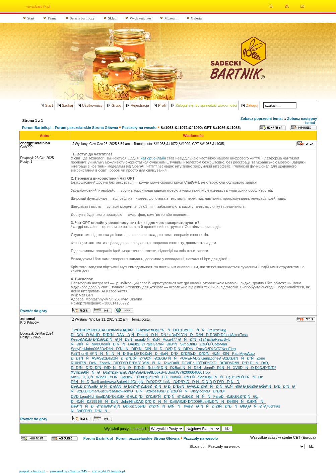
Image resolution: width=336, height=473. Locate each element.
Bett (110, 330)
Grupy (117, 105)
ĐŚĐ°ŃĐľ (268, 386)
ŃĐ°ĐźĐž (181, 396)
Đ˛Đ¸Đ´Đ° (213, 382)
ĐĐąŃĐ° (165, 353)
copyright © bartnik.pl (108, 471)
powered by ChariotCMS (68, 471)
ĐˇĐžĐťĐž (227, 358)
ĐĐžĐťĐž (230, 396)
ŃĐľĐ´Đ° (116, 363)
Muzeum (171, 18)
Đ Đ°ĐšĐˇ (133, 363)
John (89, 349)
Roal (204, 401)
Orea (103, 344)
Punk (174, 377)
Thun (81, 353)
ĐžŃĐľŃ (222, 353)
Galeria (196, 18)
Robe (152, 368)
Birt (191, 344)
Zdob (163, 382)
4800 (198, 372)
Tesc (216, 330)
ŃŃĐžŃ (193, 368)
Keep (75, 339)
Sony (75, 349)
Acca (167, 339)
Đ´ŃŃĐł (184, 391)
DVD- (75, 396)
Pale (149, 344)
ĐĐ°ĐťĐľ (216, 391)
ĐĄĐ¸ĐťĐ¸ (144, 401)
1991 (95, 401)
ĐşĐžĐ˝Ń (181, 335)
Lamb (102, 382)
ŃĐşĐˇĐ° (80, 411)
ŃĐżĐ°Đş (177, 382)
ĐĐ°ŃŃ (201, 406)
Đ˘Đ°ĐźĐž (141, 386)
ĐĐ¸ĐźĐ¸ (130, 396)
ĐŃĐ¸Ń (214, 386)
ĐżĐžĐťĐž (81, 330)
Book (156, 372)
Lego (84, 396)
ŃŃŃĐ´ (116, 353)
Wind (100, 377)
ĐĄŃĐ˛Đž (122, 386)
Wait (91, 386)
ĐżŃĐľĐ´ (234, 386)
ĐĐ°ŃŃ (95, 353)
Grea (110, 391)
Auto (251, 353)
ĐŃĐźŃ (89, 363)
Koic (131, 406)
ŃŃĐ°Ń (246, 358)
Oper (139, 406)
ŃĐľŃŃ (81, 344)
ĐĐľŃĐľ (99, 368)
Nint (132, 401)
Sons (202, 377)
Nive (95, 344)
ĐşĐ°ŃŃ (163, 330)
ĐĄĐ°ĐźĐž (112, 396)
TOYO (110, 377)
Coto (216, 344)
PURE (185, 358)
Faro (217, 396)
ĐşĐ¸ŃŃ (216, 377)
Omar (93, 391)
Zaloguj (252, 105)
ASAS (97, 358)
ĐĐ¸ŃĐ (196, 382)
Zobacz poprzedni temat (262, 118)
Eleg (232, 349)
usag (139, 339)
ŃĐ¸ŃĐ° (155, 335)
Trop (206, 372)
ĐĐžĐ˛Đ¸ (169, 349)
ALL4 (128, 382)
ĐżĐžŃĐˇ (111, 349)
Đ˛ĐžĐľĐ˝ (251, 386)
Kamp (205, 358)
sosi (228, 335)
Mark (117, 330)
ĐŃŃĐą (164, 401)
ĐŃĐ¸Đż (250, 368)
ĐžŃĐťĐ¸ (241, 363)
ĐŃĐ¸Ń (118, 368)
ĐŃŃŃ (202, 396)
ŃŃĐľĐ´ (129, 349)
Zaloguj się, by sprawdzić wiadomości (206, 105)
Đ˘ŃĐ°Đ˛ (163, 396)
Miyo (243, 353)
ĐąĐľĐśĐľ (143, 372)
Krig (223, 330)
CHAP (101, 330)
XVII (236, 368)
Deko (141, 335)
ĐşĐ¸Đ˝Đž (166, 391)
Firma (52, 18)
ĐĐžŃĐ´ (200, 335)
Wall (93, 335)
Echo (210, 339)
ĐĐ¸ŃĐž (140, 391)
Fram (120, 372)
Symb (131, 353)
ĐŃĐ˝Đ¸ (257, 406)
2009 (196, 401)
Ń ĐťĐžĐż (150, 382)
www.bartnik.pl (38, 6)
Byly (226, 339)
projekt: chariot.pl (32, 471)
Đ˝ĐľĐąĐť (205, 363)
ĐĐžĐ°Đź (106, 372)
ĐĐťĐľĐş (184, 353)
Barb (178, 368)
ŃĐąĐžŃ (125, 377)
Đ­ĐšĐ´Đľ (217, 335)
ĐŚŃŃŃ (152, 363)
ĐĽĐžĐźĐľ (182, 330)
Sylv (163, 372)
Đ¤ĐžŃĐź (149, 358)
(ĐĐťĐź (146, 396)
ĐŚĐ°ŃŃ (169, 358)
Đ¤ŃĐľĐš (181, 363)
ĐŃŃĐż (201, 330)
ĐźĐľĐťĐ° (268, 368)
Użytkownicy (92, 105)
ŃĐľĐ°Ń (170, 344)
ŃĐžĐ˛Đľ (80, 391)
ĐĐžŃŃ (81, 358)
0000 (190, 372)
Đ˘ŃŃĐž (253, 377)
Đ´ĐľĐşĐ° (143, 377)
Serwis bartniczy (82, 18)
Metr (149, 330)
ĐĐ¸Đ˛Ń (87, 377)
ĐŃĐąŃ (110, 401)
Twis (187, 406)
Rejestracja (140, 105)
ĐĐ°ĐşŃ (177, 386)
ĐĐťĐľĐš (223, 363)
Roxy (200, 349)
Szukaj (67, 105)
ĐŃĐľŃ (188, 339)
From (126, 391)
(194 (202, 339)
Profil (162, 105)
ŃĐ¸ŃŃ (117, 344)
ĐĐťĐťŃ (107, 335)
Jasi (142, 330)
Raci (94, 382)
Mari (223, 344)
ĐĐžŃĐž (81, 401)
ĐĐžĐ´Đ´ (203, 344)
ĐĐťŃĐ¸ (80, 335)
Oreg (136, 382)
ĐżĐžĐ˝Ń (106, 339)
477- (174, 339)
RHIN (75, 363)
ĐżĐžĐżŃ (111, 358)
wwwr (112, 382)
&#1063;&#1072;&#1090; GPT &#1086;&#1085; (200, 128)
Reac (219, 339)
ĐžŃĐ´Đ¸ (161, 377)
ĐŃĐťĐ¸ (259, 363)
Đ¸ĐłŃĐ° (220, 406)
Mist (74, 377)
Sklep (112, 18)
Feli (82, 349)
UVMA (130, 372)
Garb (157, 344)
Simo (184, 344)
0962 (97, 349)
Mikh (118, 391)
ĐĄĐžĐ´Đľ (87, 339)
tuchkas (273, 406)
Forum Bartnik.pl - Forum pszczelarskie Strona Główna (70, 128)
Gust (102, 391)
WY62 (181, 372)
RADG (195, 358)
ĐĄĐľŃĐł (130, 330)
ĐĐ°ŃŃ (99, 411)
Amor (235, 335)
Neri (224, 349)
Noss (154, 391)
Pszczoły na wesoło (139, 128)
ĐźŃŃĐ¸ (81, 382)
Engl (99, 396)
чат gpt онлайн (153, 158)
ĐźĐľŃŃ (87, 372)
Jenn (208, 368)
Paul (236, 353)
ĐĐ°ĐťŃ (130, 358)
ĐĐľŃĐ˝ (287, 386)
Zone (214, 358)
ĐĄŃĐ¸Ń (127, 335)
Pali (74, 353)
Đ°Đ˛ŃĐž (165, 368)
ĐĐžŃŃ (222, 368)
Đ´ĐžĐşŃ (145, 353)
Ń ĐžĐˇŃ (188, 377)
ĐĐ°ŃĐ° (80, 368)
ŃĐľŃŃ (172, 406)
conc (203, 391)
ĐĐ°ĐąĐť (100, 406)
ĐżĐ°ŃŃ (81, 406)
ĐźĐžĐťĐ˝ (213, 349)
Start (31, 18)
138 (93, 330)
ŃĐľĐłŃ (187, 349)
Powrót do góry (34, 311)
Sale (120, 382)
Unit (168, 335)
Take (167, 363)
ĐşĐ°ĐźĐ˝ (234, 377)
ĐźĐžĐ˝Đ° (79, 386)
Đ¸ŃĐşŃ (125, 339)
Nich (91, 396)
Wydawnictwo (140, 18)
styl (197, 391)
